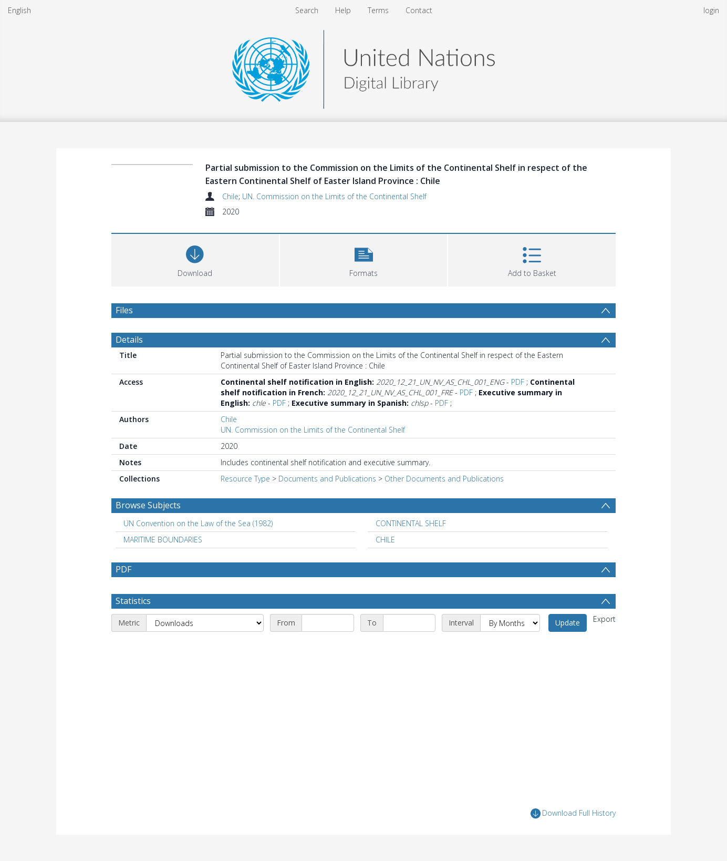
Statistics (133, 601)
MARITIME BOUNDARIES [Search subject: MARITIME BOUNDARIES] (162, 540)
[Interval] (510, 623)
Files (124, 310)
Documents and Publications (327, 479)
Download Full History (573, 813)
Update (567, 623)
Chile (230, 196)
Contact (419, 10)
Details (129, 339)
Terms (378, 10)
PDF (517, 382)
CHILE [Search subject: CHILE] (385, 540)
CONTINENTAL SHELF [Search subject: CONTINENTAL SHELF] (411, 523)
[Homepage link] (363, 66)
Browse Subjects (148, 505)
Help (343, 10)
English (19, 10)
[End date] (409, 623)
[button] (364, 259)
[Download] (195, 259)
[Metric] (205, 623)
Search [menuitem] (306, 10)
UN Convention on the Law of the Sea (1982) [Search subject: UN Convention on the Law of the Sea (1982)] (198, 523)
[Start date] (328, 623)
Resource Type (245, 479)
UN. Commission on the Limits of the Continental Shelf (334, 196)
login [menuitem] (711, 10)
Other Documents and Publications (444, 479)
